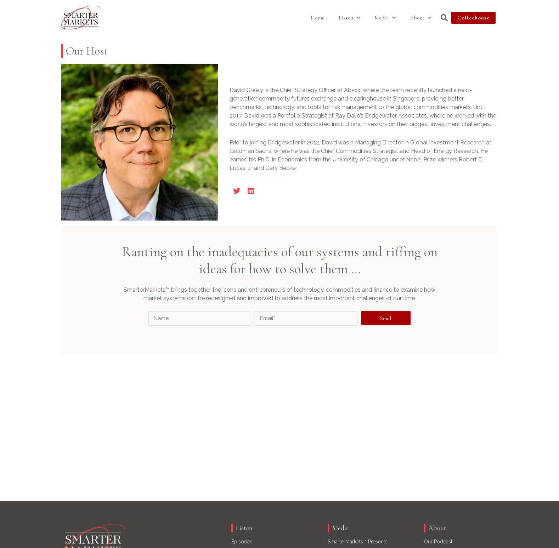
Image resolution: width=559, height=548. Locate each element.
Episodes (242, 541)
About (420, 17)
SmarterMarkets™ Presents (358, 541)
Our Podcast (438, 541)
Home (317, 17)
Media (385, 17)
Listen (349, 17)
